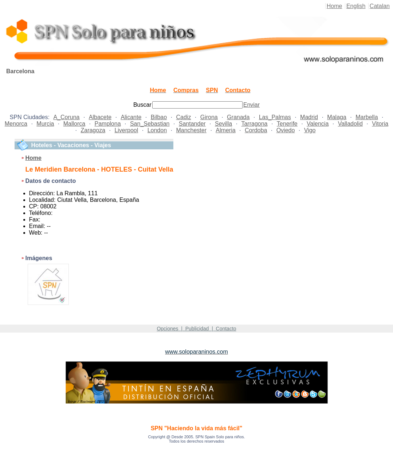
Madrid (309, 117)
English (355, 6)
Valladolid (350, 124)
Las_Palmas (275, 117)
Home (334, 6)
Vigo (310, 130)
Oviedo (285, 130)
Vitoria (380, 124)
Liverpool (126, 130)
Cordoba (256, 130)
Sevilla (223, 124)
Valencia (318, 124)
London (157, 130)
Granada (238, 117)
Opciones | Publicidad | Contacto (196, 329)
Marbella (366, 117)
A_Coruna (66, 117)
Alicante (131, 117)
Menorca (16, 124)
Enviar (251, 105)
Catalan (380, 6)
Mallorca (74, 124)
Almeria (225, 130)
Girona (209, 117)
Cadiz (183, 117)
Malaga (336, 117)
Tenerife (287, 124)
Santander (192, 124)
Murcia (45, 124)
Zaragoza (92, 130)
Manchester (191, 130)
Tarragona (254, 124)
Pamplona (108, 124)
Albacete (100, 117)
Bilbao (159, 117)
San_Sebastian (150, 124)
